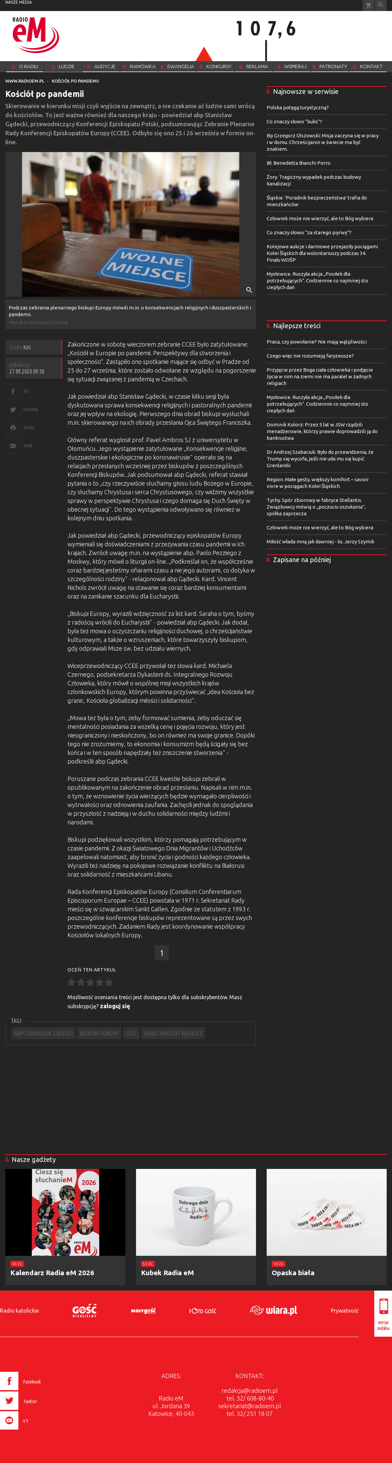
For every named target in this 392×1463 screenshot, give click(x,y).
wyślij (27, 445)
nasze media (18, 2)
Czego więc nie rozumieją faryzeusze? (310, 356)
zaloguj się (115, 1006)
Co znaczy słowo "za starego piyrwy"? (309, 232)
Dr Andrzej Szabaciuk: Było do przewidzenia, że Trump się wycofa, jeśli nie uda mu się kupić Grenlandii (320, 458)
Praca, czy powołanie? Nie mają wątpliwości (317, 342)
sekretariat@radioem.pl (249, 1406)
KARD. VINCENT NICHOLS (173, 1033)
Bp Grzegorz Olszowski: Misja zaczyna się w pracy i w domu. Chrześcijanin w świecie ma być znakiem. (323, 142)
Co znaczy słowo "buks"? (294, 121)
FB (25, 391)
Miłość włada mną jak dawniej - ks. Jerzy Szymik (320, 541)
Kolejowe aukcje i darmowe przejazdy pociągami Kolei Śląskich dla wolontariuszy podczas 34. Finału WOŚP (322, 253)
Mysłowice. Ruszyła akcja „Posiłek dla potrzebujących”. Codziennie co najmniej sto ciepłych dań (317, 280)
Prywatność (345, 1311)
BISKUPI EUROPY (99, 1033)
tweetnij (30, 409)
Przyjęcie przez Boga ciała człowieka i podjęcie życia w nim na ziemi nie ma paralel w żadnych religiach (320, 376)
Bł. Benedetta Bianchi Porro (299, 163)
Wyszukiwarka (381, 5)
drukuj (28, 427)
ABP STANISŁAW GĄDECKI (43, 1033)
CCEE (131, 1033)
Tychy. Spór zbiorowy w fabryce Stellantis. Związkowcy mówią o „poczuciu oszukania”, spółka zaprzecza (316, 506)
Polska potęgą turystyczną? (298, 107)
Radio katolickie (19, 1311)
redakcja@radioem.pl (250, 1390)
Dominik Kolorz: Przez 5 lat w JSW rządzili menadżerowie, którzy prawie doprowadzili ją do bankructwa (322, 431)
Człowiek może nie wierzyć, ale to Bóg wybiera (320, 218)
